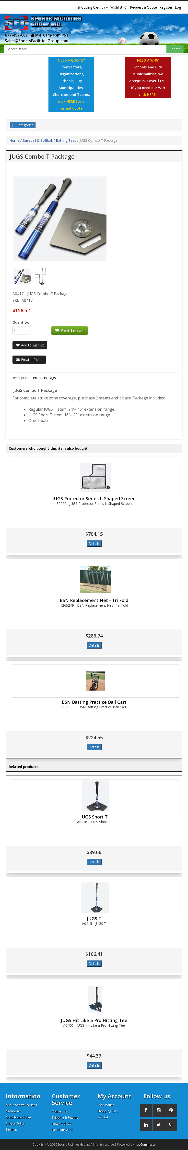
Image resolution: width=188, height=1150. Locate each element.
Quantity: (20, 322)
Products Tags (44, 377)
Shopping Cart (108, 1111)
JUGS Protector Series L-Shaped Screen (94, 498)
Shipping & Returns (65, 1117)
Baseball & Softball (38, 140)
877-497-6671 (19, 35)
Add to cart (69, 330)
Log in (180, 7)
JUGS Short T (94, 817)
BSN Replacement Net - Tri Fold (94, 600)
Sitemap (11, 1129)
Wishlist (103, 1117)
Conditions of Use (18, 1117)
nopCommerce (145, 1144)
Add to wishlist (30, 345)
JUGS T (94, 918)
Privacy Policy (15, 1123)
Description (20, 377)
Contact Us (59, 1111)
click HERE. (148, 94)
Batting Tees (66, 140)
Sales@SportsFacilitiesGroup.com (36, 40)
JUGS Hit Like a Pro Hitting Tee (94, 1020)
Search (175, 49)
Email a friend (29, 359)
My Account (106, 1105)
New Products (61, 1124)
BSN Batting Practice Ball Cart (94, 702)
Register (165, 7)
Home (14, 140)
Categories (23, 125)
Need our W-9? (62, 1130)
